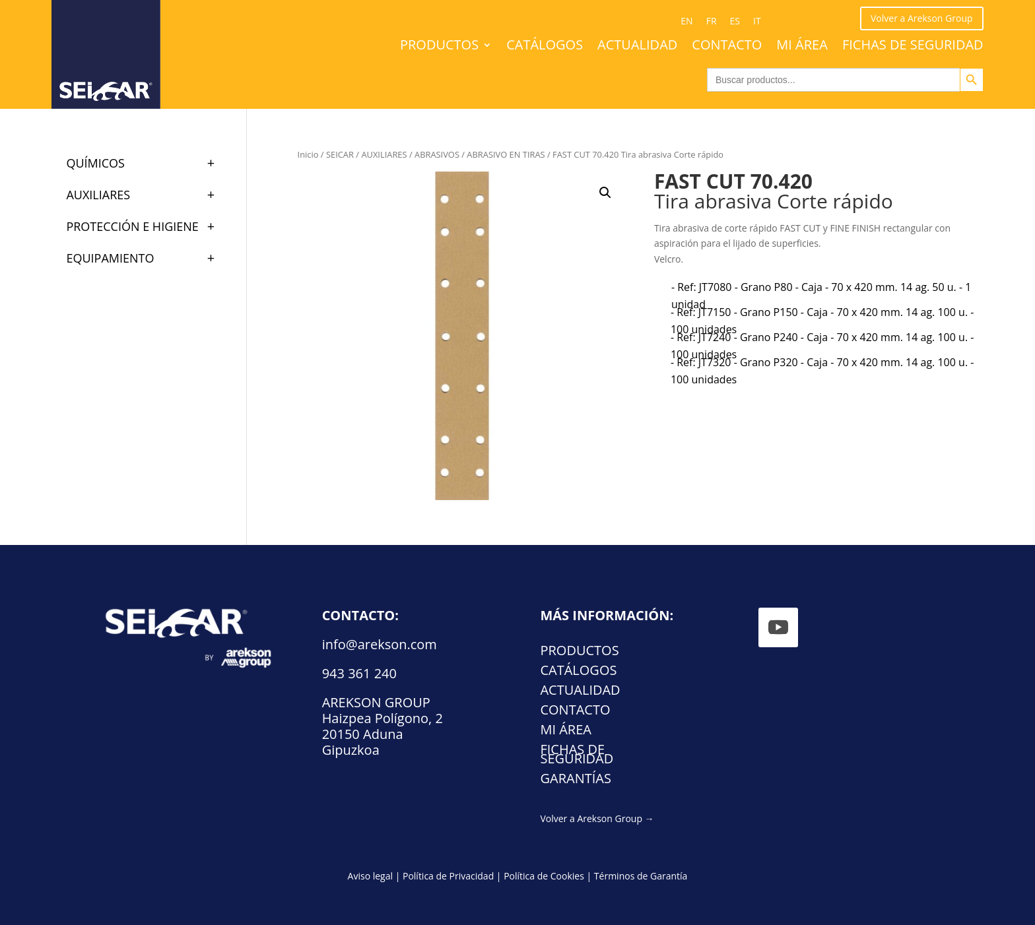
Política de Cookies (544, 876)
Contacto (727, 46)
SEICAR (340, 154)
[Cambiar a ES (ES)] (735, 21)
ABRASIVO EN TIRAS (506, 154)
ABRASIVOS (437, 154)
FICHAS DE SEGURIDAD (913, 46)
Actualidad (637, 46)
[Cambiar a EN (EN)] (686, 21)
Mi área (802, 46)
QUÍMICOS (146, 163)
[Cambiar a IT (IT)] (757, 21)
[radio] (824, 295)
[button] (605, 193)
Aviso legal (370, 876)
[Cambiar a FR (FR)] (711, 21)
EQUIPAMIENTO (146, 258)
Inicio (308, 154)
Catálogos (544, 46)
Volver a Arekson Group (922, 18)
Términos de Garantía (641, 876)
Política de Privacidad (448, 876)
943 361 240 (359, 673)
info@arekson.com (379, 644)
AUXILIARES (384, 154)
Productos (439, 46)
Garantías (575, 780)
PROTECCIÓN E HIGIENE (146, 226)
